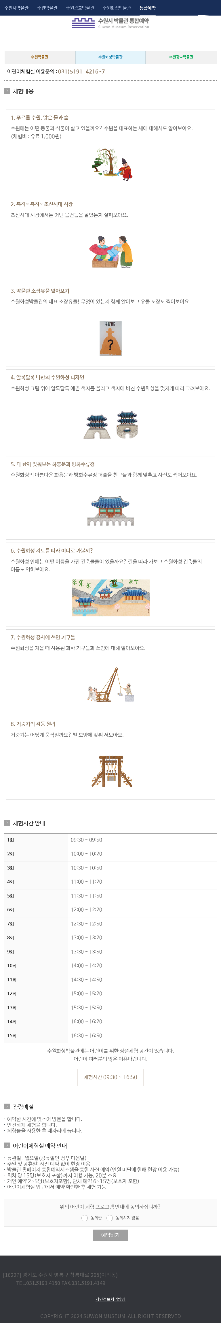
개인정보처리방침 (110, 1299)
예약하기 (110, 1235)
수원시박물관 (16, 8)
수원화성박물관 (117, 8)
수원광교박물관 (80, 8)
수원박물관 (47, 8)
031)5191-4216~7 (81, 72)
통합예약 (148, 8)
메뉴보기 (8, 23)
